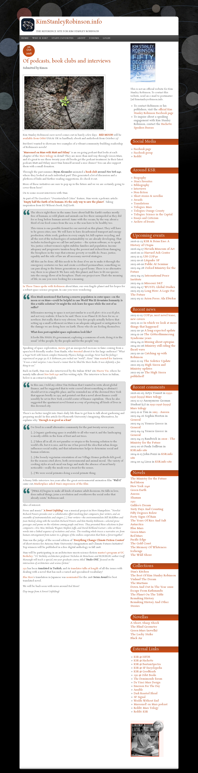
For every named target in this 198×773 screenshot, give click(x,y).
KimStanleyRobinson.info (69, 22)
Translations (141, 203)
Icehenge (136, 551)
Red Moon (137, 482)
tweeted (78, 351)
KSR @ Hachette (143, 660)
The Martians (139, 583)
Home (25, 38)
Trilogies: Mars (143, 207)
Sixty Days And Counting (146, 509)
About (81, 38)
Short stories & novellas (148, 196)
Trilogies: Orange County (149, 211)
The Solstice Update (157, 361)
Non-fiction (141, 192)
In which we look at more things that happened (153, 325)
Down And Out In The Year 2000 (151, 587)
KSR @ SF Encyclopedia (148, 668)
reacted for (106, 358)
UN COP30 (150, 257)
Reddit (138, 156)
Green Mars (138, 532)
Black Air (136, 638)
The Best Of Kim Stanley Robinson (153, 575)
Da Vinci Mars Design (147, 682)
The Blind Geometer (143, 627)
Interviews (140, 189)
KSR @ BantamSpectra (147, 664)
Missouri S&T (153, 283)
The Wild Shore (141, 555)
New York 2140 (140, 486)
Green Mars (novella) (143, 631)
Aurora (134, 494)
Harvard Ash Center (157, 253)
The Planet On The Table (147, 595)
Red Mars (136, 536)
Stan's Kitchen (139, 572)
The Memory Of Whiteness (148, 547)
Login (106, 38)
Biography (140, 178)
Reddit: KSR (141, 711)
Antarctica (136, 524)
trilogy (46, 156)
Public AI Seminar (156, 264)
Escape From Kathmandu (146, 591)
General (135, 420)
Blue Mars (137, 528)
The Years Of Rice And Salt (148, 521)
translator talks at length (84, 568)
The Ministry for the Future (148, 479)
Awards (138, 200)
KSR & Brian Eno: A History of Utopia (149, 243)
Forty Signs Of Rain (143, 517)
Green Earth (138, 490)
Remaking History (142, 598)
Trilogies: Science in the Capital (153, 214)
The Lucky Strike (141, 634)
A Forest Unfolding (53, 510)
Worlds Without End (146, 701)
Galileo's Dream (140, 505)
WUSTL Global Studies (159, 287)
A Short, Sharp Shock (144, 623)
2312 (132, 502)
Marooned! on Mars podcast (151, 704)
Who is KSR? (40, 38)
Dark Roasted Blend (145, 693)
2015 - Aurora (160, 412)
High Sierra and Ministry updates (148, 367)
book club (91, 172)
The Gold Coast (140, 543)
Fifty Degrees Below (143, 513)
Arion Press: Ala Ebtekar (160, 299)
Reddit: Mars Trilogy (146, 708)
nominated (72, 577)
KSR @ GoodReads (145, 671)
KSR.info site (138, 450)
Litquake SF (152, 260)
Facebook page (142, 149)
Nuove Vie (103, 371)
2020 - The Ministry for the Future (152, 441)
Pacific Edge (138, 540)
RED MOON (106, 135)
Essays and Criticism (146, 218)
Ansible (138, 690)
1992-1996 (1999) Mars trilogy (151, 395)
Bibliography (141, 185)
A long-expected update (160, 331)
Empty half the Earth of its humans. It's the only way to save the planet (63, 202)
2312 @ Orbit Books (145, 675)
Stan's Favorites (63, 38)
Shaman (135, 498)
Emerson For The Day (147, 686)
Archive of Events (144, 222)
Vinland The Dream (143, 579)
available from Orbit (34, 138)
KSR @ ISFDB (142, 657)
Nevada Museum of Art (159, 249)
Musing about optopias (159, 342)
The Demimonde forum (148, 679)
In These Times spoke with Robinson (44, 286)
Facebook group (143, 153)
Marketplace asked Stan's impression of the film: (61, 484)
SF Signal (140, 697)
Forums (94, 38)
